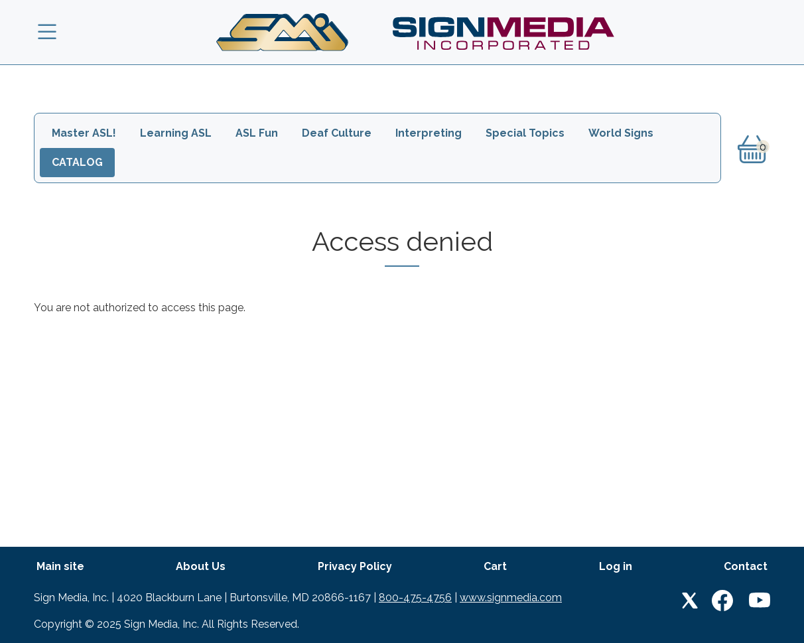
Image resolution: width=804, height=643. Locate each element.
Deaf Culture (336, 133)
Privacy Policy (355, 566)
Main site (60, 566)
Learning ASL (176, 133)
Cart (495, 566)
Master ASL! (84, 133)
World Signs (620, 133)
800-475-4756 (415, 597)
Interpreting (428, 133)
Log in (615, 566)
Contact (746, 566)
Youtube (759, 600)
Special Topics (525, 133)
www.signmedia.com (511, 597)
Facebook (722, 600)
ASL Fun (256, 133)
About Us (201, 566)
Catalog (77, 162)
